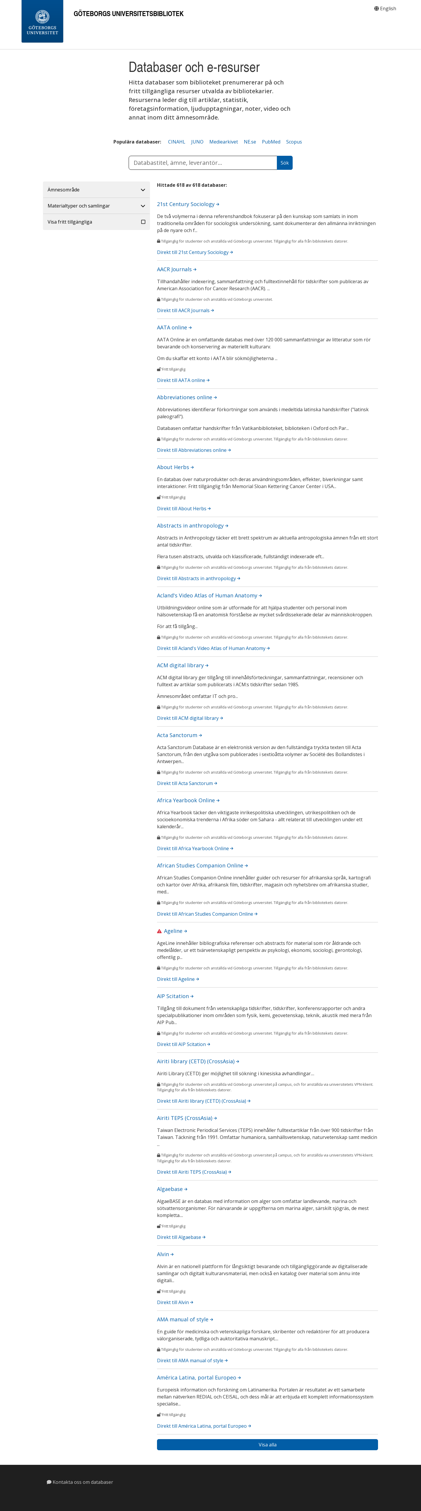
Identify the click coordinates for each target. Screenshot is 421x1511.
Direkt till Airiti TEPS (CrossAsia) (194, 1172)
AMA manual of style (185, 1319)
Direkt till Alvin (175, 1302)
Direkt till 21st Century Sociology (195, 252)
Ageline (175, 930)
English (385, 8)
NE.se (250, 142)
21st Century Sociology (188, 204)
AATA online (174, 327)
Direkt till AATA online (183, 380)
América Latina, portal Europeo (199, 1377)
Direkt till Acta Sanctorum (187, 783)
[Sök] (285, 163)
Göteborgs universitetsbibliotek (129, 13)
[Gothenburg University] (42, 21)
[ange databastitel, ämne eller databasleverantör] (203, 163)
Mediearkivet (223, 142)
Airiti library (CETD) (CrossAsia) (198, 1061)
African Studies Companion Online (202, 865)
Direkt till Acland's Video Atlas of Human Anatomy (213, 648)
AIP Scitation (175, 996)
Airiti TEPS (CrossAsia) (187, 1117)
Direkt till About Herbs (184, 508)
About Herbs (175, 467)
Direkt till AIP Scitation (183, 1044)
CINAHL (176, 142)
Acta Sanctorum (179, 735)
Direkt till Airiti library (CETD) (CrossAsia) (204, 1101)
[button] (96, 190)
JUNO (197, 142)
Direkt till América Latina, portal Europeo (204, 1426)
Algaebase (172, 1188)
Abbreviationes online (187, 397)
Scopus (294, 142)
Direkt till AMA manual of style (192, 1360)
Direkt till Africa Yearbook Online (195, 848)
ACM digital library (182, 665)
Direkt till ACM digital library (190, 718)
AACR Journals (176, 269)
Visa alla (268, 1444)
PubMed (271, 142)
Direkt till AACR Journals (185, 310)
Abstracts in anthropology (192, 525)
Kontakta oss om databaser (80, 1482)
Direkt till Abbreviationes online (194, 450)
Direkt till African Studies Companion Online (207, 914)
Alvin (165, 1254)
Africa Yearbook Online (188, 800)
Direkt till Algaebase (181, 1237)
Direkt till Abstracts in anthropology (198, 578)
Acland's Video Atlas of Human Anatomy (209, 595)
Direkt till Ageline (178, 979)
